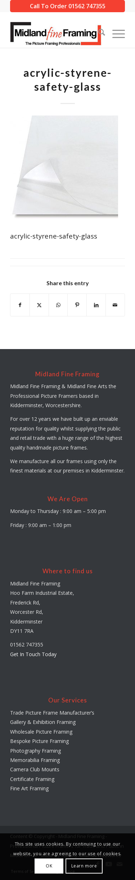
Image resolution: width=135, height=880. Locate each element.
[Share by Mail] (115, 305)
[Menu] (115, 33)
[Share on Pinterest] (77, 305)
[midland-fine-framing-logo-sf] (56, 33)
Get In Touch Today (33, 654)
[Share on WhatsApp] (58, 305)
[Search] (98, 33)
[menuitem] (98, 33)
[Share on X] (39, 305)
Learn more (84, 866)
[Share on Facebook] (20, 305)
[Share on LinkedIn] (96, 305)
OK (49, 866)
